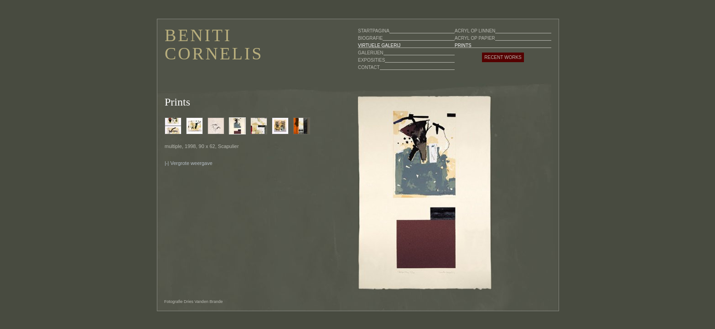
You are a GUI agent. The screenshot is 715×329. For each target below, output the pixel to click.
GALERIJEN (370, 52)
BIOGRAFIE (370, 38)
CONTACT (369, 67)
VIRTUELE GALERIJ (379, 45)
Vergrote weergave (191, 163)
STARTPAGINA (373, 30)
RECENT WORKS (503, 57)
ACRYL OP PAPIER (475, 38)
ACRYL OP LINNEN (475, 30)
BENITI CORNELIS (214, 44)
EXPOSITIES (371, 60)
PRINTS (463, 45)
